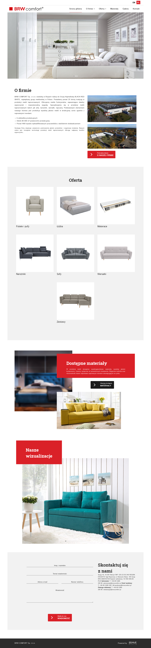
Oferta (102, 9)
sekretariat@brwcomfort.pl (112, 583)
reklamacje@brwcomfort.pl (112, 589)
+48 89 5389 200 (106, 585)
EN (134, 3)
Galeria (126, 9)
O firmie (90, 9)
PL (138, 3)
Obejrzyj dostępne (106, 385)
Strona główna (75, 9)
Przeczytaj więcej (105, 154)
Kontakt (136, 9)
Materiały (114, 9)
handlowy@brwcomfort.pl (122, 585)
